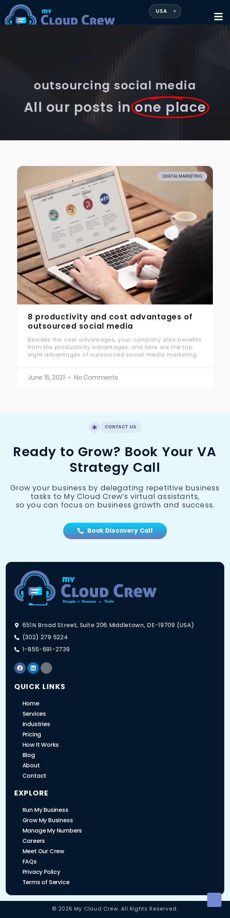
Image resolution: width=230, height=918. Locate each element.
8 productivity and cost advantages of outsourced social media (110, 321)
